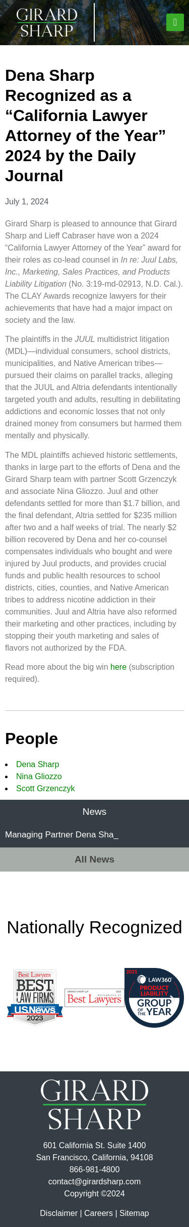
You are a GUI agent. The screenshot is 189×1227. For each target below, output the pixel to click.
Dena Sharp (37, 764)
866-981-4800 (95, 1169)
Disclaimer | (61, 1213)
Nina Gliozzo (39, 776)
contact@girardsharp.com (94, 1181)
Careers (98, 1213)
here (118, 667)
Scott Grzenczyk (45, 788)
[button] (175, 22)
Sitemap (134, 1213)
